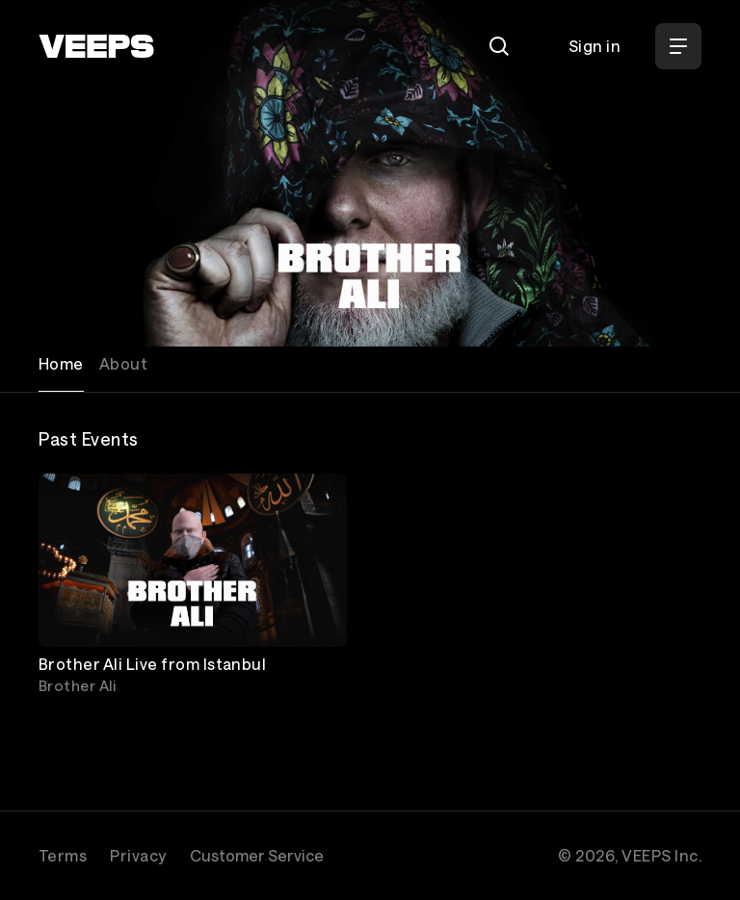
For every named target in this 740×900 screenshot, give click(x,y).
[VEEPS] (96, 46)
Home (61, 363)
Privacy (138, 855)
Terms (63, 855)
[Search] (499, 46)
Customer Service (257, 855)
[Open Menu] (678, 46)
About (123, 363)
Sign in (594, 46)
